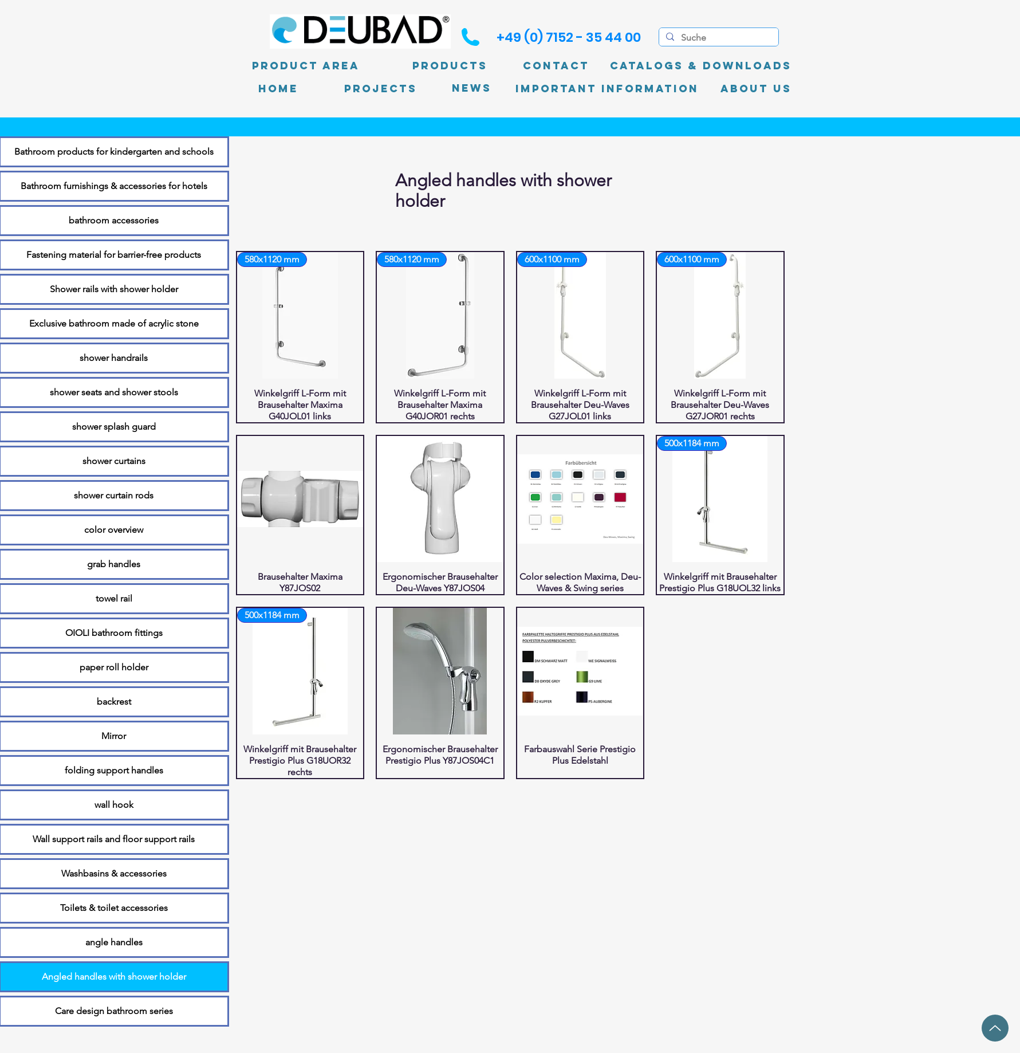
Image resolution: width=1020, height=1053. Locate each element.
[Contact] (556, 65)
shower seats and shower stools (114, 392)
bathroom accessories (114, 220)
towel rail (114, 598)
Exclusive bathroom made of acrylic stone (114, 323)
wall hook (113, 804)
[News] (472, 88)
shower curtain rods (113, 495)
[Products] (450, 65)
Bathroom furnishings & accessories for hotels (114, 185)
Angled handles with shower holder (114, 976)
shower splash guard (114, 426)
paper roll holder (114, 667)
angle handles (114, 942)
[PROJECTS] (380, 88)
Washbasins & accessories (114, 873)
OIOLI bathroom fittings (114, 632)
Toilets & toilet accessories (114, 907)
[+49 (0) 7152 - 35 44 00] (569, 37)
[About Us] (755, 88)
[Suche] (717, 38)
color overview (113, 529)
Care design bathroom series (114, 1010)
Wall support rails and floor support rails (114, 839)
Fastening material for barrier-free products (113, 254)
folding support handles (114, 770)
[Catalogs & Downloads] (700, 65)
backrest (114, 701)
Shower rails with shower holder (114, 289)
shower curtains (113, 460)
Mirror (113, 735)
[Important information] (607, 88)
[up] (995, 1028)
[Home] (278, 88)
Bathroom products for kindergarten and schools (114, 151)
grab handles (113, 564)
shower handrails (114, 357)
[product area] (306, 65)
